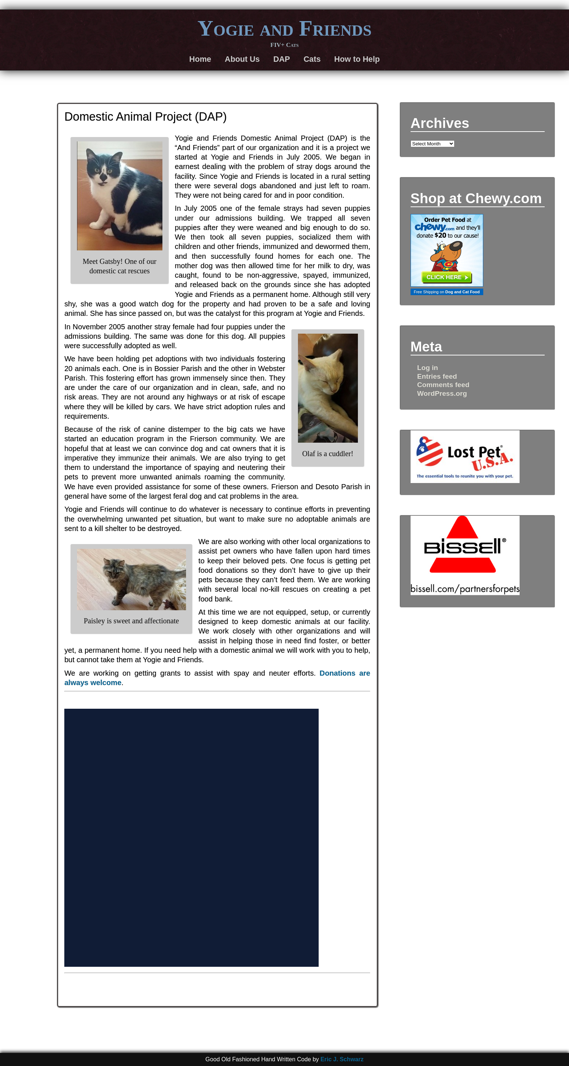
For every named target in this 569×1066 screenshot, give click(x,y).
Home (200, 59)
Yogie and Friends (284, 28)
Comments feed (443, 385)
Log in (427, 367)
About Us (242, 59)
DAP (281, 59)
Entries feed (437, 376)
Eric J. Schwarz (342, 1059)
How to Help (357, 59)
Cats (311, 59)
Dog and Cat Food (462, 292)
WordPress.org (442, 393)
